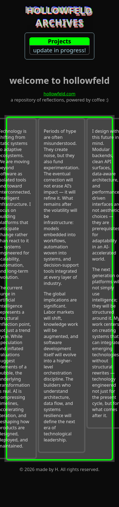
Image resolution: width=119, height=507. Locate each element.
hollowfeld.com (59, 94)
